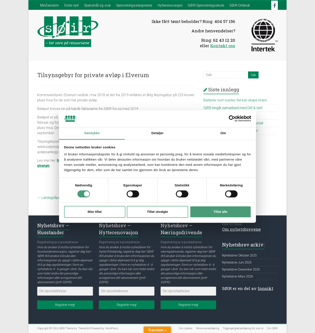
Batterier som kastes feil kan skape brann (235, 100)
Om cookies (185, 328)
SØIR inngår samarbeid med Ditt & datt (232, 108)
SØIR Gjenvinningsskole (206, 5)
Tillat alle (221, 211)
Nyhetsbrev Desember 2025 (241, 269)
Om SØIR (272, 328)
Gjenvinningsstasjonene (134, 5)
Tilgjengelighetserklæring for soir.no (243, 328)
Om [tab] (223, 133)
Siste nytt (71, 5)
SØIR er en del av (247, 288)
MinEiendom (49, 5)
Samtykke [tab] (92, 133)
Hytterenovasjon (170, 5)
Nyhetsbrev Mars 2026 (237, 276)
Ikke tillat (95, 211)
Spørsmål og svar (97, 5)
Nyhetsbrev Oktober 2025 (239, 255)
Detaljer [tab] (157, 133)
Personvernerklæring (207, 328)
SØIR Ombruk (239, 5)
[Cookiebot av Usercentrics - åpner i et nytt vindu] (232, 118)
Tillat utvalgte (157, 211)
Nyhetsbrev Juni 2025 (237, 262)
